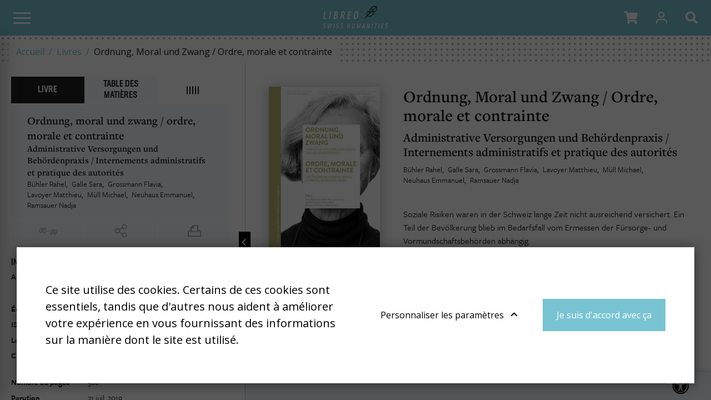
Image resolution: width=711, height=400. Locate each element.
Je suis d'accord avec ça (604, 315)
